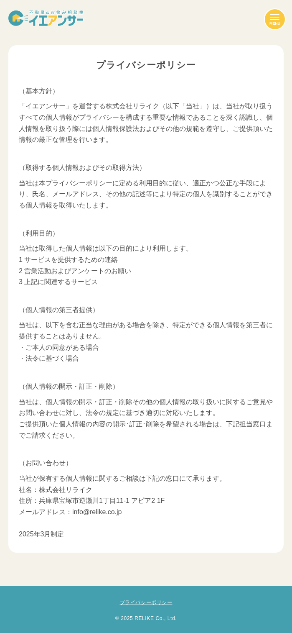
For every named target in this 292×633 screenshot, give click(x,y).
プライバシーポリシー (146, 602)
